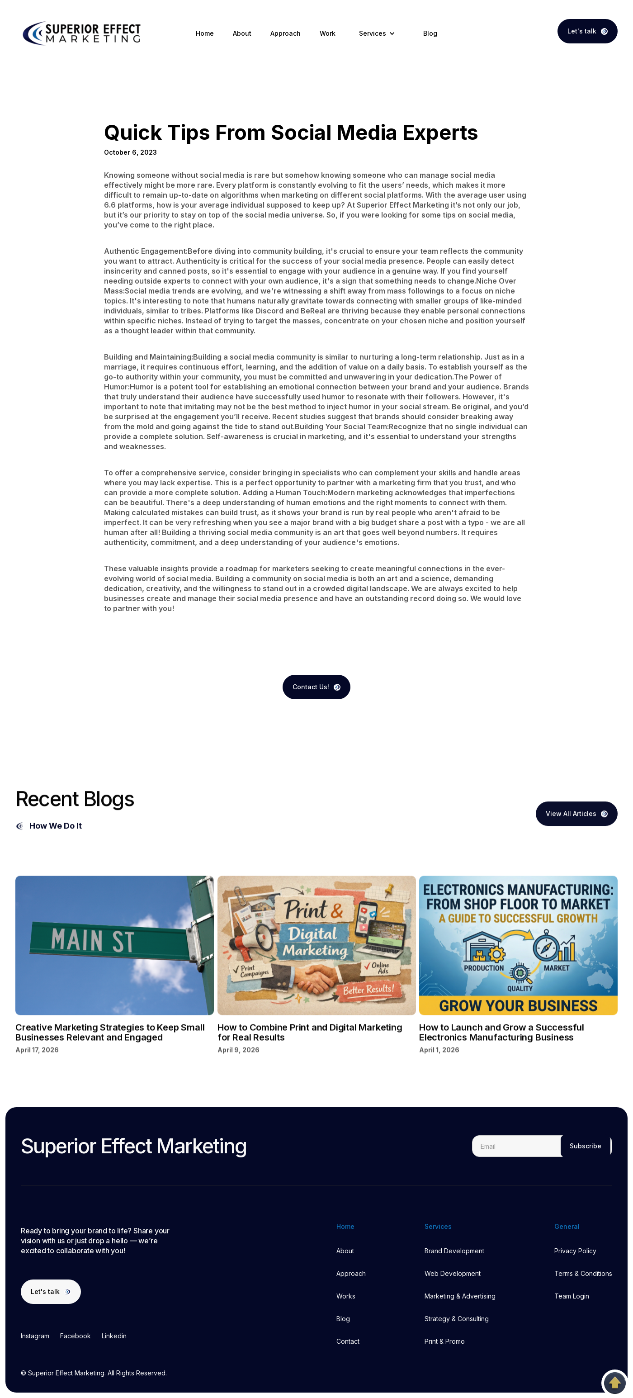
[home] (83, 33)
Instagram (35, 1336)
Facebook (75, 1336)
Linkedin (114, 1336)
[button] (379, 33)
